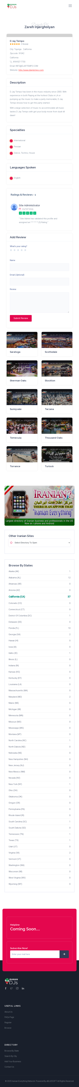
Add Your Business (13, 1061)
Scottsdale (51, 352)
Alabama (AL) (15, 577)
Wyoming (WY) (15, 884)
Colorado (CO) (15, 603)
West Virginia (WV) (17, 877)
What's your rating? (18, 246)
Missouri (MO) (15, 722)
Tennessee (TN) (16, 834)
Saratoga (15, 352)
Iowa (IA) (12, 647)
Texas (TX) (14, 840)
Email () (17, 275)
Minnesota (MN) (16, 715)
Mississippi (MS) (16, 728)
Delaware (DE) (15, 622)
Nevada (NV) (14, 778)
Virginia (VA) (14, 853)
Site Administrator (29, 205)
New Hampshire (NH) (18, 759)
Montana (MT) (15, 734)
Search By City (11, 1056)
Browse (8, 1028)
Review (13, 289)
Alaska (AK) (14, 571)
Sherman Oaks (18, 380)
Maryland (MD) (15, 697)
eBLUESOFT (51, 1081)
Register (8, 1022)
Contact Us (9, 1067)
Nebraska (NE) (15, 753)
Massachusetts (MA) (18, 690)
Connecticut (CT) (17, 609)
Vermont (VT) (15, 859)
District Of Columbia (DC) (20, 615)
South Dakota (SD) (17, 828)
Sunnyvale (16, 409)
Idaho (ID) (13, 653)
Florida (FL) (14, 628)
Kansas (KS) (14, 672)
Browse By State (12, 1051)
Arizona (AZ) (14, 590)
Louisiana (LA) (15, 684)
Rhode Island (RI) (16, 815)
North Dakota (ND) (17, 747)
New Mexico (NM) (17, 771)
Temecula (15, 437)
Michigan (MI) (15, 709)
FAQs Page (9, 1017)
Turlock (49, 466)
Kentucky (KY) (15, 678)
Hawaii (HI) (13, 640)
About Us (8, 1012)
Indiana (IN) (14, 665)
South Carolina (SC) (18, 821)
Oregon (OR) (14, 803)
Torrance (15, 466)
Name (12, 260)
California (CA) (17, 596)
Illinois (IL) (13, 659)
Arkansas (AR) (15, 584)
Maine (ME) (14, 703)
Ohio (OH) (13, 790)
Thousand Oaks (53, 437)
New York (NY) (15, 784)
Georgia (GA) (14, 634)
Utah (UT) (13, 846)
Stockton (50, 380)
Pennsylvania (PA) (17, 809)
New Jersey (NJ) (16, 765)
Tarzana (49, 409)
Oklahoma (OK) (15, 796)
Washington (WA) (16, 865)
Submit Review (21, 318)
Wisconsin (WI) (15, 871)
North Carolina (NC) (17, 740)
